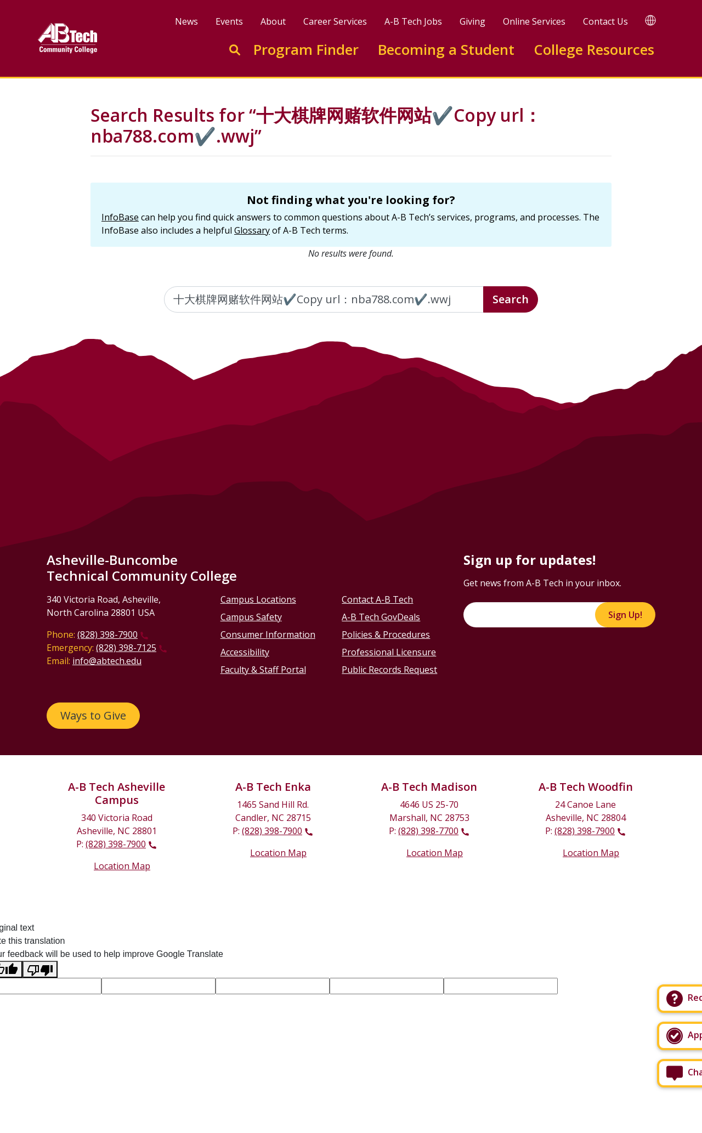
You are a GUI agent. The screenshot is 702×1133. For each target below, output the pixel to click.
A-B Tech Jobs (413, 21)
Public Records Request (389, 670)
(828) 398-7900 (107, 634)
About (273, 21)
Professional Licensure (389, 652)
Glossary (252, 230)
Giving (472, 21)
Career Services (335, 21)
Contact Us (605, 21)
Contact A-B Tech (377, 599)
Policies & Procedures (386, 634)
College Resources (594, 49)
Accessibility (244, 652)
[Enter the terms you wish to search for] (324, 299)
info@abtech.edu (106, 661)
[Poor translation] (40, 969)
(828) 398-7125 (126, 648)
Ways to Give (93, 715)
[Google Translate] (650, 20)
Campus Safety (251, 617)
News (186, 21)
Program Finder (306, 49)
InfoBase (120, 217)
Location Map (122, 866)
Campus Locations (258, 599)
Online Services (534, 21)
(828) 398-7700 (428, 831)
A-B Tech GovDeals (381, 617)
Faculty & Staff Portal (263, 670)
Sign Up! (625, 615)
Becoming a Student (446, 49)
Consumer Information (267, 634)
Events (229, 21)
